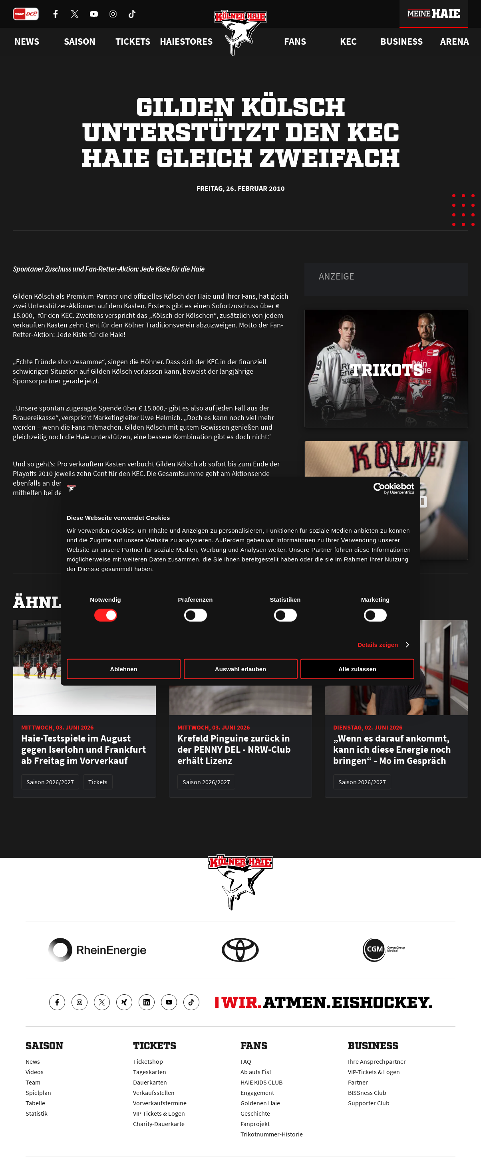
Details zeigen (378, 644)
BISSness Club (367, 1093)
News (33, 1061)
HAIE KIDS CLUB (261, 1082)
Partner (358, 1082)
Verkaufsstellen (154, 1093)
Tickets (132, 42)
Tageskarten (149, 1072)
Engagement (257, 1093)
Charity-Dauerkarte (159, 1124)
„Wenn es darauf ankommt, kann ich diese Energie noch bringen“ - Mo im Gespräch (392, 749)
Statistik (37, 1113)
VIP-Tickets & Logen (159, 1113)
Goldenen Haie (260, 1103)
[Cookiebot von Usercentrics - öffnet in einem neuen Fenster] (379, 489)
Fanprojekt (255, 1124)
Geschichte (255, 1113)
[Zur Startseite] (240, 32)
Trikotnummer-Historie (271, 1134)
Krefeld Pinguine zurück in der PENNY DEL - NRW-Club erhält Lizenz (234, 749)
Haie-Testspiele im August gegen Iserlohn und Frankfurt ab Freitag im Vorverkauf (83, 749)
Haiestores (186, 42)
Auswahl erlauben (240, 668)
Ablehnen (123, 668)
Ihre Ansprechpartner (377, 1061)
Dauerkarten (150, 1082)
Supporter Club (369, 1103)
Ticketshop (148, 1061)
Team (33, 1082)
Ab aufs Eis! (255, 1072)
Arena (454, 42)
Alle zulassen (357, 668)
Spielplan (38, 1093)
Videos (35, 1072)
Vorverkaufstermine (160, 1103)
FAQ (245, 1061)
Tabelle (35, 1103)
